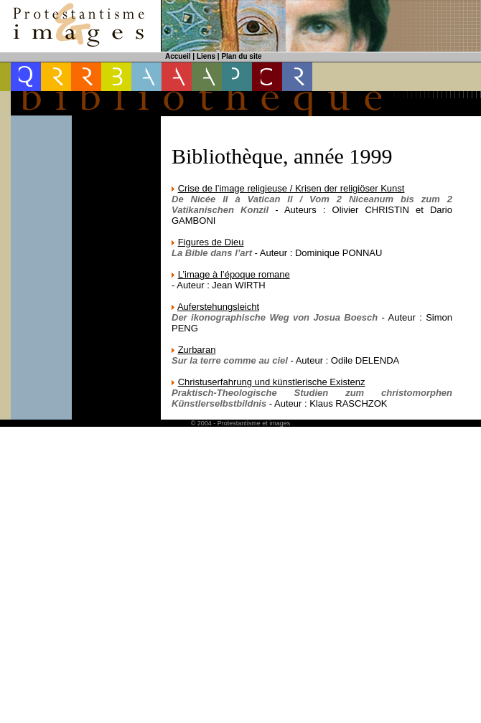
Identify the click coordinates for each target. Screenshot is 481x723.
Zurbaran (197, 349)
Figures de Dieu (211, 242)
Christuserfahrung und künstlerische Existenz (271, 382)
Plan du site (241, 56)
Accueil (178, 56)
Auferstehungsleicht (218, 306)
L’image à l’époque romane (234, 274)
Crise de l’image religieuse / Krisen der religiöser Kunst (291, 188)
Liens (206, 56)
